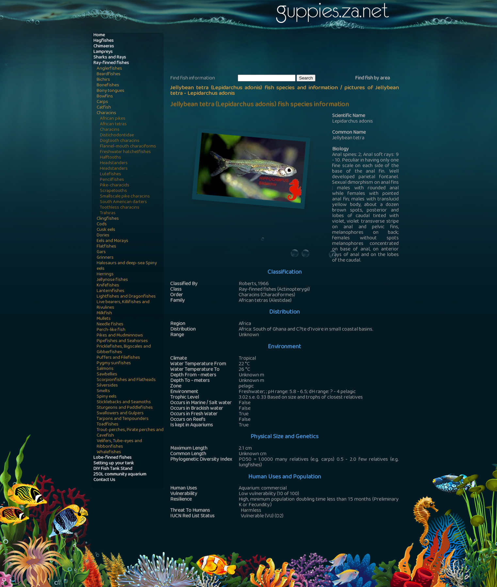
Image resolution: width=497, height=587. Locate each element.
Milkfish (104, 313)
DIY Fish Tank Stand (112, 469)
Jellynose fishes (112, 280)
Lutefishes (110, 174)
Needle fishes (110, 324)
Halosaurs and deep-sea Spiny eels (127, 266)
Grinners (105, 258)
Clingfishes (108, 219)
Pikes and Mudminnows (120, 335)
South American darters (123, 202)
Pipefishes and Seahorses (122, 341)
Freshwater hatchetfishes (125, 152)
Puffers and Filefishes (118, 358)
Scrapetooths (113, 191)
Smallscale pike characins (125, 196)
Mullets (104, 319)
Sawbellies (107, 374)
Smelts (103, 391)
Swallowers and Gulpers (120, 413)
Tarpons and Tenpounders (123, 419)
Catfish (104, 107)
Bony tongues (110, 91)
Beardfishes (108, 74)
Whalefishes (109, 452)
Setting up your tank (113, 463)
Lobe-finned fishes (112, 458)
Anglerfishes (109, 69)
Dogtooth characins (119, 141)
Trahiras (108, 213)
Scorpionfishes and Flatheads (126, 380)
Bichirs (103, 80)
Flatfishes (106, 246)
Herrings (105, 274)
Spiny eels (107, 397)
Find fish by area (372, 78)
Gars (101, 252)
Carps (102, 102)
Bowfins (105, 96)
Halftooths (110, 158)
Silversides (107, 385)
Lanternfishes (110, 291)
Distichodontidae (117, 135)
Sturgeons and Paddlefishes (125, 408)
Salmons (105, 369)
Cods (102, 224)
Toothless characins (119, 208)
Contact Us (104, 480)
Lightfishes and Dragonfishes (126, 297)
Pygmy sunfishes (114, 363)
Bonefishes (108, 85)
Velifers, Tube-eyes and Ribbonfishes (119, 444)
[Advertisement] (289, 52)
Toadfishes (108, 424)
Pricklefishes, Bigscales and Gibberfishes (124, 349)
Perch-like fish (111, 330)
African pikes (112, 119)
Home (99, 35)
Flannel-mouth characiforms (128, 146)
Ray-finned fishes (111, 63)
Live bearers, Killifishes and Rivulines (123, 305)
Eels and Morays (112, 241)
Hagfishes (103, 41)
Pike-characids (114, 185)
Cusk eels (106, 230)
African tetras (113, 124)
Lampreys (103, 52)
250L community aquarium (119, 474)
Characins (106, 113)
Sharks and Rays (109, 57)
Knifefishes (108, 285)
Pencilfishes (112, 180)
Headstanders (114, 163)
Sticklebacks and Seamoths (124, 402)
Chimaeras (103, 46)
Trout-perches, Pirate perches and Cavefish (130, 432)
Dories (103, 235)
